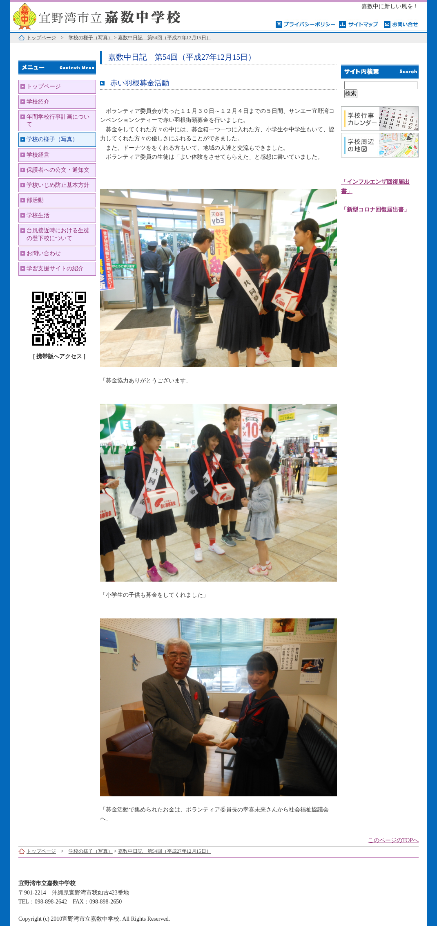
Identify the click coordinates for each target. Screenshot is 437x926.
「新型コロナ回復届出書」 (375, 210)
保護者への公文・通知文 (58, 170)
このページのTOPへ (393, 840)
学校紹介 (38, 102)
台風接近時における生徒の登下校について (58, 234)
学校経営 (38, 155)
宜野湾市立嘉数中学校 (112, 15)
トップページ (41, 37)
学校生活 (38, 215)
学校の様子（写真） (91, 37)
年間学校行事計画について (58, 120)
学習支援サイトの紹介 (55, 268)
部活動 (35, 200)
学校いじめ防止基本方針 (58, 185)
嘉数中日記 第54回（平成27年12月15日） (164, 37)
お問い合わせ (44, 253)
